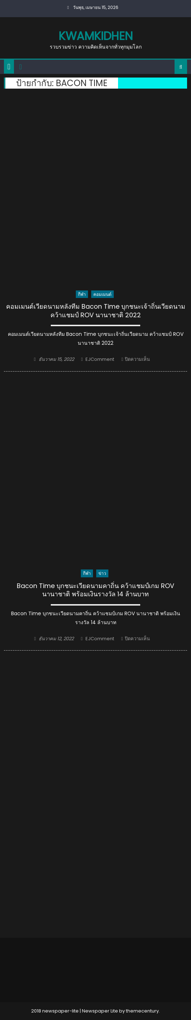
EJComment (99, 359)
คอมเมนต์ (102, 294)
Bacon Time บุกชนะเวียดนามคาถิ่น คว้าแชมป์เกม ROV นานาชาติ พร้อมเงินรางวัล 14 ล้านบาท (95, 590)
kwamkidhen (96, 36)
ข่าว (102, 573)
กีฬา (82, 294)
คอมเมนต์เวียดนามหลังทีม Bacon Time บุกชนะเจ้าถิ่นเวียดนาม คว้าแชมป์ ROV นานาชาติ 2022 (95, 310)
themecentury (142, 1010)
